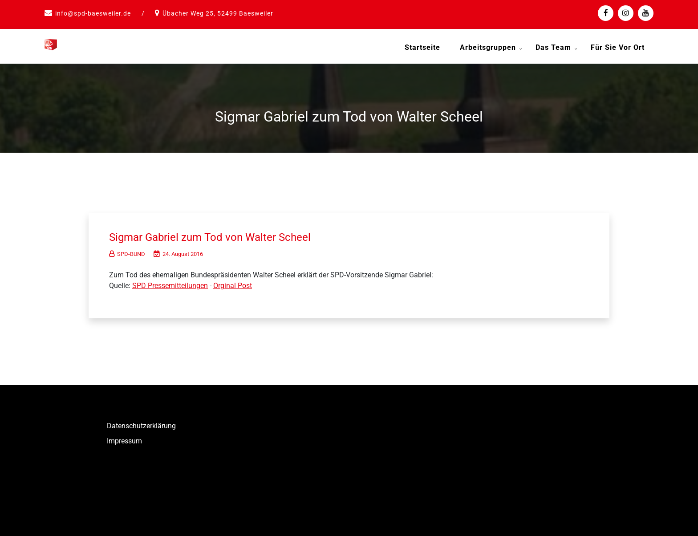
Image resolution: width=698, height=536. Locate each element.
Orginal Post (232, 284)
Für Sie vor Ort (618, 47)
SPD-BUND (127, 252)
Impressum (124, 439)
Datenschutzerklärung (141, 424)
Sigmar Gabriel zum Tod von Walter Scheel (217, 235)
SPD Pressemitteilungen (170, 284)
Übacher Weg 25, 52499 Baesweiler (217, 13)
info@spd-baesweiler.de (93, 13)
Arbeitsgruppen (488, 47)
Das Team (553, 47)
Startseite (422, 47)
